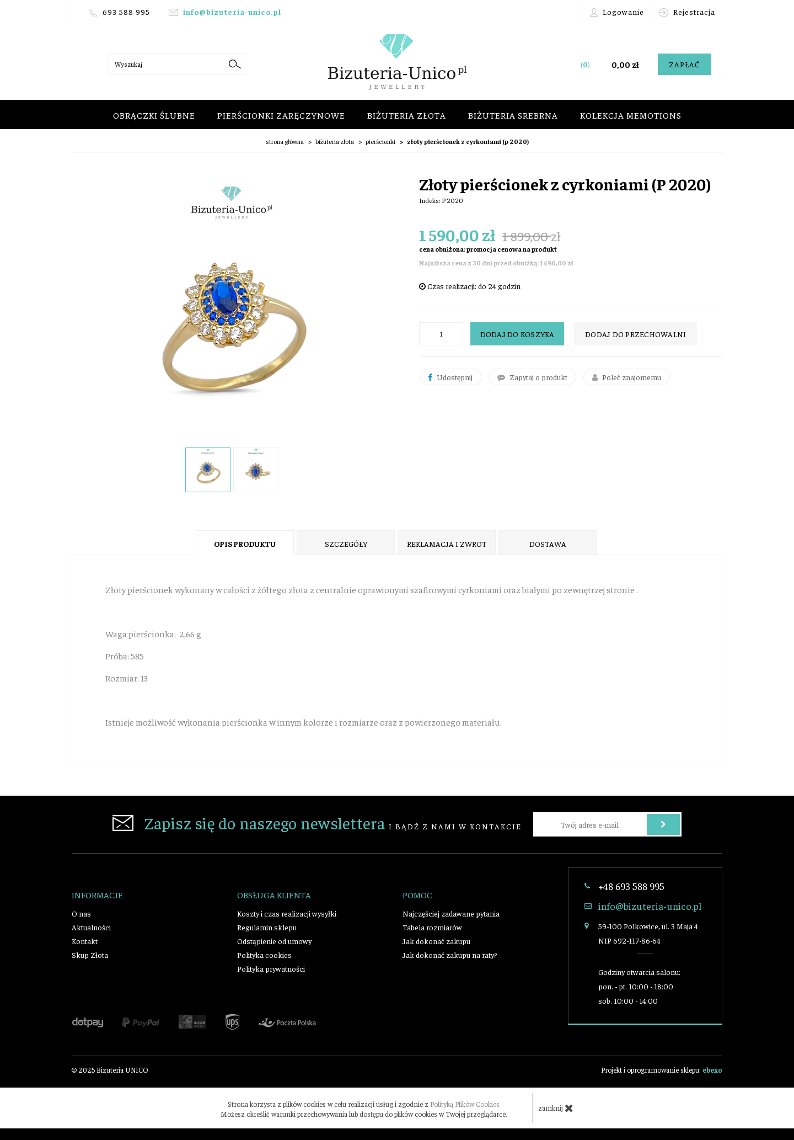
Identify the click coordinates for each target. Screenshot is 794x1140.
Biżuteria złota (406, 114)
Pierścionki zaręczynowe (281, 114)
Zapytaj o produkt (532, 377)
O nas (81, 913)
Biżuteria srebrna (513, 114)
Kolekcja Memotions (631, 114)
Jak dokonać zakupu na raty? (450, 955)
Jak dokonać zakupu (436, 941)
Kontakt (85, 941)
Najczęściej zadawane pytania (451, 913)
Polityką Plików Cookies (465, 1104)
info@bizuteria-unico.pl (232, 12)
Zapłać (684, 64)
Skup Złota (90, 955)
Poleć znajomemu (626, 377)
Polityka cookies (264, 955)
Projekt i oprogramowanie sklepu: (661, 1069)
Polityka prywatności (271, 968)
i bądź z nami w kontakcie (317, 822)
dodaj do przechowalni (635, 334)
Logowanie (617, 12)
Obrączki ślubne (154, 114)
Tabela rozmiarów (432, 927)
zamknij (555, 1108)
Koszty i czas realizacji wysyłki (286, 913)
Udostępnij (450, 377)
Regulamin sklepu (267, 927)
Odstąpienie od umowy (274, 941)
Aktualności (91, 927)
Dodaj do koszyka (517, 334)
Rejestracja (686, 12)
